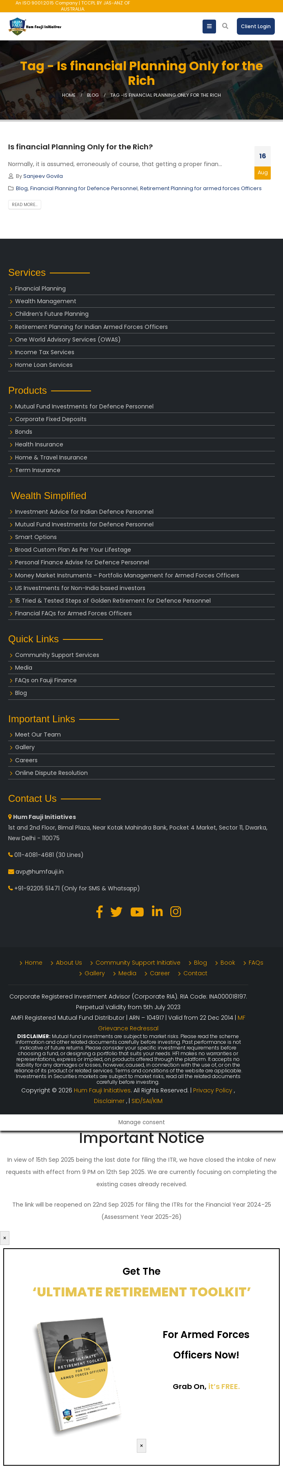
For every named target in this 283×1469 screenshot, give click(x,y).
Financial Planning (40, 288)
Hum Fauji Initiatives (102, 1090)
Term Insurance (37, 470)
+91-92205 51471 (37, 888)
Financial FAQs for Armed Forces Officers (73, 613)
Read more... (25, 205)
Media (23, 667)
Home (33, 963)
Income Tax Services (44, 352)
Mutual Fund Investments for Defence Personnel (84, 406)
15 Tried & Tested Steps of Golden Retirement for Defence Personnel (113, 601)
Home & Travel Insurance (51, 457)
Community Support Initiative (138, 963)
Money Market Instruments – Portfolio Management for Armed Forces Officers (127, 575)
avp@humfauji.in (40, 872)
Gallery (25, 747)
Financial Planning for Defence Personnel (84, 188)
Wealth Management (45, 301)
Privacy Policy (213, 1090)
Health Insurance (39, 444)
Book (228, 963)
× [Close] (5, 1238)
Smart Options (36, 537)
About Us (69, 963)
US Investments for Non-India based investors (80, 588)
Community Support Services (57, 655)
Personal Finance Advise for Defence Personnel (82, 562)
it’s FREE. (224, 1386)
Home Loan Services (44, 365)
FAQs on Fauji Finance (46, 680)
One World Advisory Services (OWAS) (68, 339)
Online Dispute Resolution (51, 773)
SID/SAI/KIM (147, 1101)
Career (160, 973)
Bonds (23, 432)
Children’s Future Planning (52, 314)
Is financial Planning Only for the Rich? (80, 147)
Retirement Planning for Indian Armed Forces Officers (91, 327)
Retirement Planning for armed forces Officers (201, 188)
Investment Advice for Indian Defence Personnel (84, 512)
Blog (22, 188)
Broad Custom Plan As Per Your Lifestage (73, 550)
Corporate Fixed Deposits (51, 419)
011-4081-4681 (34, 855)
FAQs (256, 963)
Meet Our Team (38, 734)
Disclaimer (110, 1101)
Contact (195, 973)
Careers (26, 760)
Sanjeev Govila (43, 176)
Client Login (256, 26)
